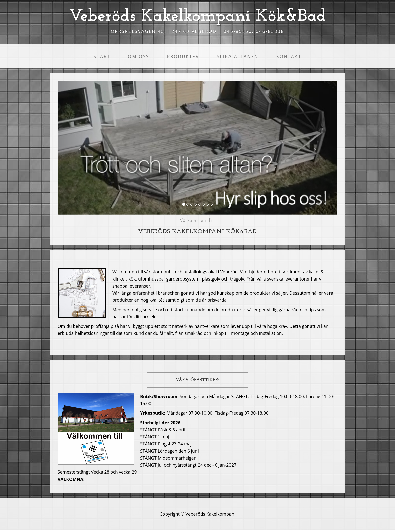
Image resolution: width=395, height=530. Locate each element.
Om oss (138, 56)
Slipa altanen (238, 56)
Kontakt (288, 56)
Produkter (183, 56)
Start (102, 56)
